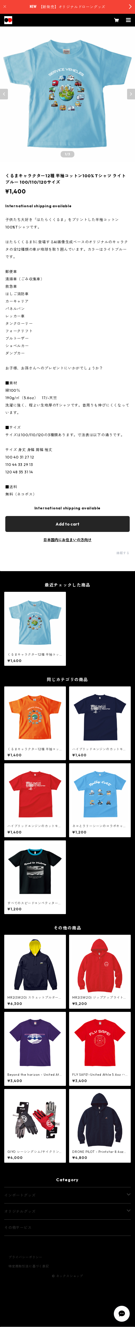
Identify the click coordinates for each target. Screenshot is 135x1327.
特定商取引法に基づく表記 (28, 1266)
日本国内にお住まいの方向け (67, 539)
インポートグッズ (19, 1195)
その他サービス (18, 1227)
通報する (123, 553)
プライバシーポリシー (25, 1257)
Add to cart (67, 524)
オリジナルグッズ (19, 1211)
